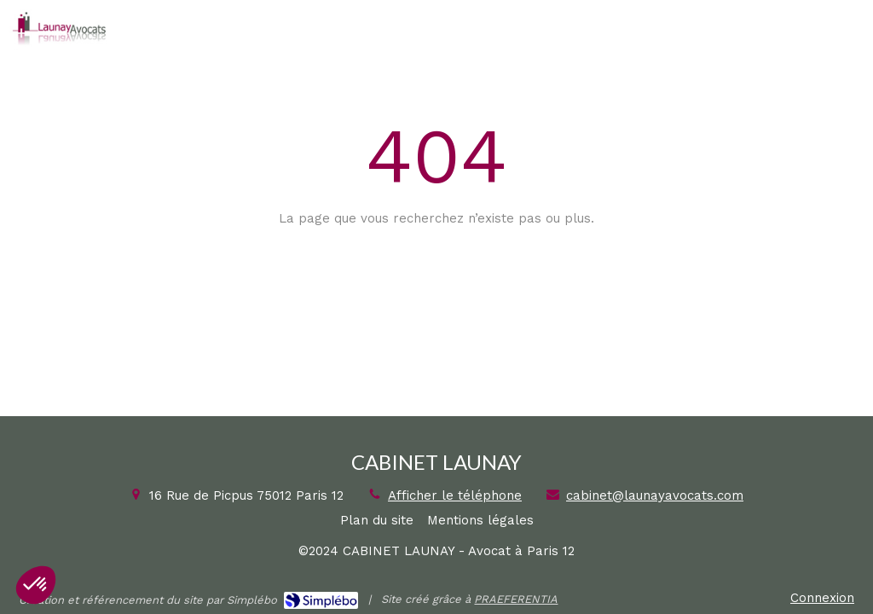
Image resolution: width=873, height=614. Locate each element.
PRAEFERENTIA (516, 599)
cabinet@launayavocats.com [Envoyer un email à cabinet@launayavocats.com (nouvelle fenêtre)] (654, 495)
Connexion (822, 597)
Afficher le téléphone (455, 495)
